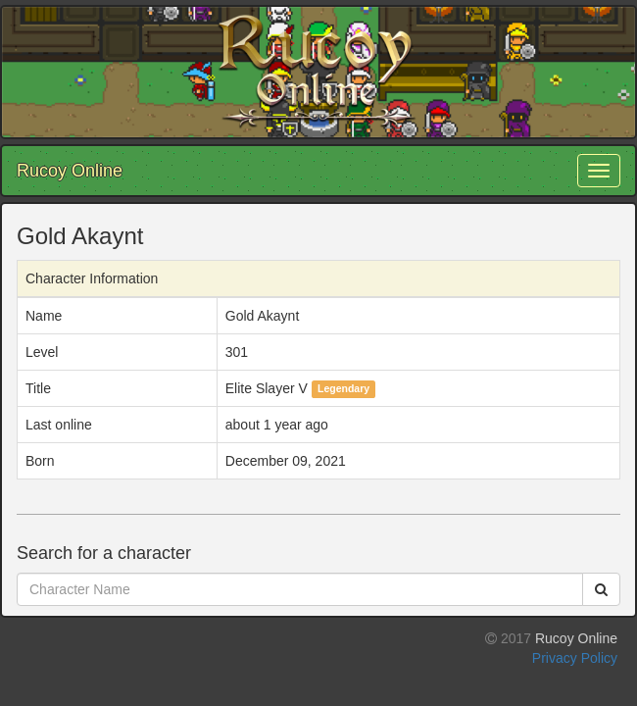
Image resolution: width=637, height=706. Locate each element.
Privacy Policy (574, 658)
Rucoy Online (69, 170)
